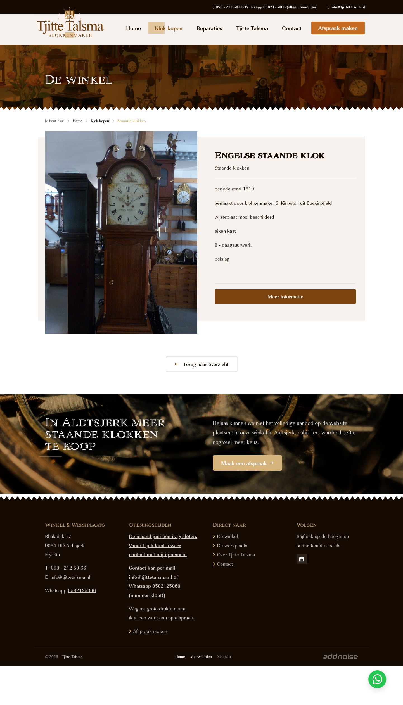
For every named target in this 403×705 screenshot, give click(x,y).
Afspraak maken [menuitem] (338, 28)
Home (77, 120)
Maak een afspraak (247, 463)
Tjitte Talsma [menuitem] (252, 28)
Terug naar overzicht (202, 364)
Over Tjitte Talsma (236, 593)
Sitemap (224, 696)
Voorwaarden (201, 696)
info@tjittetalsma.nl (70, 616)
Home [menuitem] (133, 28)
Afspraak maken (150, 670)
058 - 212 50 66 (68, 607)
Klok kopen (100, 120)
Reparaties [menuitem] (209, 28)
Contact (225, 603)
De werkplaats (232, 584)
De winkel (227, 575)
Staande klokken (131, 120)
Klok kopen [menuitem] (168, 28)
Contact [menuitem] (292, 28)
